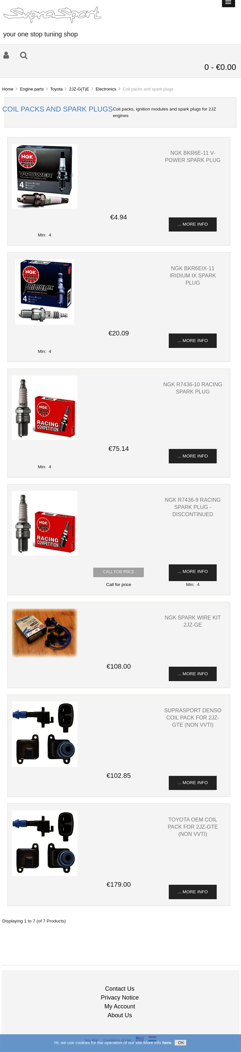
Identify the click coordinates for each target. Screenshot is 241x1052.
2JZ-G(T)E (79, 89)
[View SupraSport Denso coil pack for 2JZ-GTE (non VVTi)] (44, 765)
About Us (120, 1015)
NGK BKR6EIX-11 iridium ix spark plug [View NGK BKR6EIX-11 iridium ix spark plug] (193, 275)
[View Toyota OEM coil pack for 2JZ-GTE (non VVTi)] (44, 874)
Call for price (118, 584)
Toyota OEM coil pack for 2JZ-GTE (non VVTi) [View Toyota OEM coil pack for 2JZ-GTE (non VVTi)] (193, 827)
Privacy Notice (120, 997)
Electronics (106, 89)
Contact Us (119, 988)
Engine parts (32, 89)
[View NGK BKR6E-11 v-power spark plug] (44, 207)
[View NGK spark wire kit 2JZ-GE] (44, 656)
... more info (193, 224)
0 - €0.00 (220, 67)
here (166, 1043)
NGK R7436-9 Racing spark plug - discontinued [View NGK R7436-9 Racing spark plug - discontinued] (193, 507)
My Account (119, 1006)
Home (7, 89)
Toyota (56, 89)
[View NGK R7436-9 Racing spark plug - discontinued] (44, 554)
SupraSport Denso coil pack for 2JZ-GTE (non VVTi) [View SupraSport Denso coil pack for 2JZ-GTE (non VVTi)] (192, 717)
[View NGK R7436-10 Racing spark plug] (44, 438)
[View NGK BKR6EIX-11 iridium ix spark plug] (44, 323)
